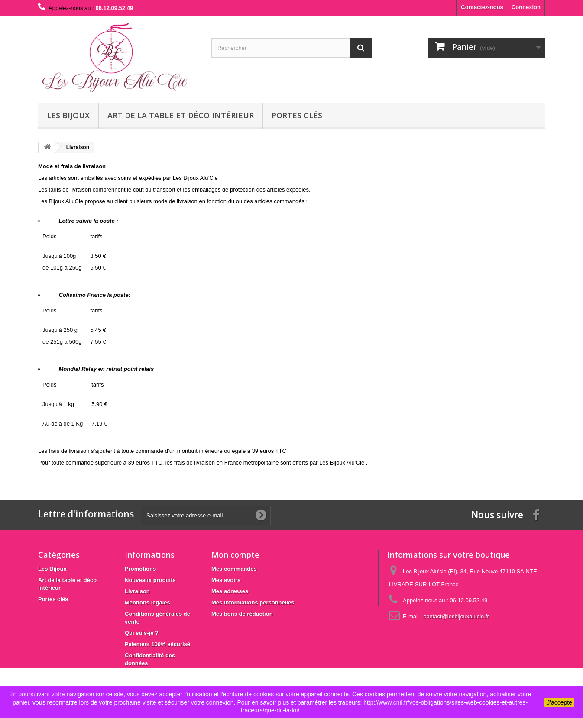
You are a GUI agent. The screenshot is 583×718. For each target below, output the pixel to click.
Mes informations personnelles (252, 602)
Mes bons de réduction (242, 614)
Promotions (140, 568)
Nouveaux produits (150, 580)
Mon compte (235, 554)
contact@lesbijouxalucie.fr (456, 616)
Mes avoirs (225, 580)
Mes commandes (234, 568)
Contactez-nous (482, 7)
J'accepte (559, 702)
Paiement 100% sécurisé (157, 644)
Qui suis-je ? (142, 633)
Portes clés (297, 115)
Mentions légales (147, 602)
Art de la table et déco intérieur (180, 115)
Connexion (526, 7)
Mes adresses (229, 591)
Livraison (137, 591)
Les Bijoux (68, 115)
